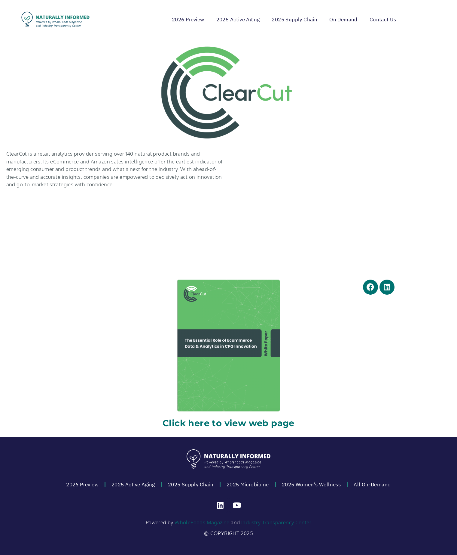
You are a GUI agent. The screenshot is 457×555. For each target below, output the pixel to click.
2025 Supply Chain (294, 19)
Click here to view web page (228, 423)
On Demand (343, 19)
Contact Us (383, 19)
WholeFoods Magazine (202, 522)
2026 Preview (188, 19)
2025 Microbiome (248, 484)
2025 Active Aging (238, 19)
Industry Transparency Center (276, 522)
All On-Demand (372, 484)
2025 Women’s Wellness (311, 484)
